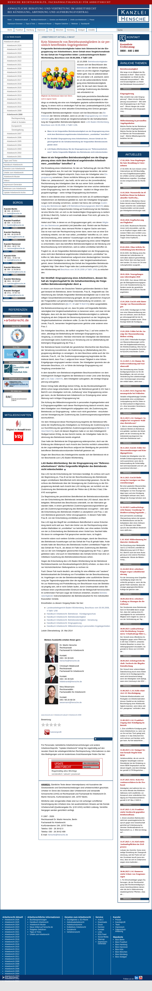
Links (100, 932)
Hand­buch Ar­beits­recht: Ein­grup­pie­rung (64, 623)
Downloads (102, 922)
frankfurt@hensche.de (15, 225)
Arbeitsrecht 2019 (14, 72)
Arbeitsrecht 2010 (14, 107)
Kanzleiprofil (85, 24)
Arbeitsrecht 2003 (14, 149)
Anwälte (91, 30)
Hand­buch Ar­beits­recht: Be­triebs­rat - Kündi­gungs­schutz (71, 614)
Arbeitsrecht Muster (45, 24)
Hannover (41, 30)
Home (10, 20)
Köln (50, 30)
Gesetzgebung (18, 130)
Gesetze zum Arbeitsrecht (58, 20)
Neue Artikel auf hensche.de (41, 927)
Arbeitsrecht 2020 (14, 68)
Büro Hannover (121, 947)
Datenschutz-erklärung (120, 930)
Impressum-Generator (15, 24)
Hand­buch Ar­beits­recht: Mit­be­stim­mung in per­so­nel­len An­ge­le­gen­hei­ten (78, 626)
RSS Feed (102, 934)
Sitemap (101, 939)
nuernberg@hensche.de (16, 283)
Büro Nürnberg (121, 954)
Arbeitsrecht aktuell (21, 20)
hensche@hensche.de (70, 661)
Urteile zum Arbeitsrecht (78, 20)
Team (117, 925)
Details (15, 216)
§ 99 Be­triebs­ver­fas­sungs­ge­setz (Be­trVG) (85, 206)
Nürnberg (71, 30)
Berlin (10, 30)
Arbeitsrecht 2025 (14, 49)
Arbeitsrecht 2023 (14, 57)
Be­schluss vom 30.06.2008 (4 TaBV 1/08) (79, 269)
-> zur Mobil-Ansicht (12, 37)
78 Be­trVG (84, 304)
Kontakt (101, 929)
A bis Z (101, 920)
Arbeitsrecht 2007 (14, 134)
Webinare (74, 24)
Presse (92, 20)
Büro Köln (119, 949)
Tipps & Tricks (30, 24)
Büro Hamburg (121, 944)
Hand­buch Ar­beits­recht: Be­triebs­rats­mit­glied (66, 617)
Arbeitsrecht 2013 (14, 95)
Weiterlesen (127, 89)
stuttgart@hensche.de (15, 295)
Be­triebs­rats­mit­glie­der (97, 61)
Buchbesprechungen (38, 920)
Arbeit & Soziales (19, 122)
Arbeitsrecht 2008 (14, 114)
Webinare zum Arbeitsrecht (15, 188)
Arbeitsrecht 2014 (14, 91)
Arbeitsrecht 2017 (14, 80)
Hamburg (30, 30)
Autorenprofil (52, 732)
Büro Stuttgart (121, 957)
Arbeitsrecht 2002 (14, 153)
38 (73, 304)
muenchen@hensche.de (16, 272)
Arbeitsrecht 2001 (14, 157)
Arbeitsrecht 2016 (14, 84)
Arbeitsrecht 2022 (14, 61)
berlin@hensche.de (14, 213)
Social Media (103, 937)
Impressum (119, 927)
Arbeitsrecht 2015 (14, 88)
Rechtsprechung (18, 118)
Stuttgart (81, 30)
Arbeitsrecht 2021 (14, 65)
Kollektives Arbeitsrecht (76, 927)
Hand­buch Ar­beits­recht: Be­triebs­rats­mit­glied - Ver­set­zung (72, 620)
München (59, 30)
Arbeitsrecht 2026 (14, 45)
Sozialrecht (71, 929)
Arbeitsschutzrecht (74, 925)
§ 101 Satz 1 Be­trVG (54, 379)
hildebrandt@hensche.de (71, 681)
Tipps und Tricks (10, 161)
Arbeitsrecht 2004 (14, 145)
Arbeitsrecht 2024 (14, 53)
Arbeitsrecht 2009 (14, 111)
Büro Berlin (119, 940)
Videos (6, 181)
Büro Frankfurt (121, 942)
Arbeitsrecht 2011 (14, 103)
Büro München (121, 952)
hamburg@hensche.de (15, 237)
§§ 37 (68, 304)
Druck (100, 925)
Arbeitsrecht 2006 (14, 137)
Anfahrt (6, 216)
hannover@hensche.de (16, 248)
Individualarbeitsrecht (75, 922)
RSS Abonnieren (103, 739)
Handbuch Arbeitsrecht (38, 20)
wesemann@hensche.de (71, 702)
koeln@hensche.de (14, 260)
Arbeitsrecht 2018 (14, 76)
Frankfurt (19, 30)
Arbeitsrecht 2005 (14, 141)
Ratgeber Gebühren (61, 24)
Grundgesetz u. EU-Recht (77, 920)
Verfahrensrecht (73, 932)
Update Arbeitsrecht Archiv (15, 192)
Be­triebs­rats (82, 68)
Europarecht (17, 126)
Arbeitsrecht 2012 (14, 99)
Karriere (101, 927)
